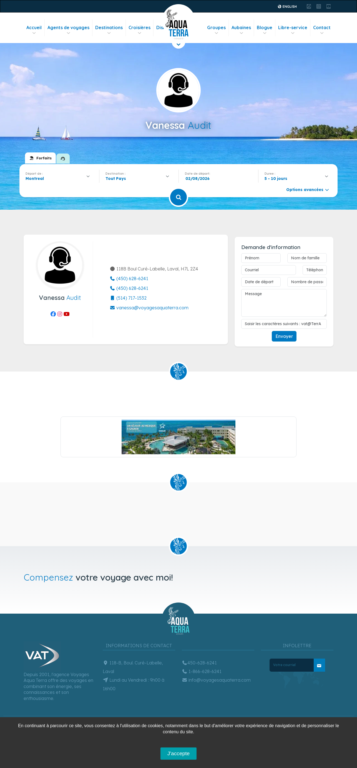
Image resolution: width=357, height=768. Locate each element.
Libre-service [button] (292, 30)
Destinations (109, 30)
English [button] (287, 6)
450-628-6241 (199, 663)
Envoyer (284, 336)
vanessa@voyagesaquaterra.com (149, 307)
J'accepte (178, 753)
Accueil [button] (34, 30)
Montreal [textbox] (35, 178)
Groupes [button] (216, 30)
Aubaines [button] (241, 30)
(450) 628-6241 (129, 278)
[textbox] (117, 178)
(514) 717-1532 (128, 298)
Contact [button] (322, 30)
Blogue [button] (264, 30)
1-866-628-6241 (202, 671)
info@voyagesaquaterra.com (216, 680)
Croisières (139, 30)
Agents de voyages (68, 30)
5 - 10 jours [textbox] (276, 178)
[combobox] (59, 178)
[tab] (40, 158)
